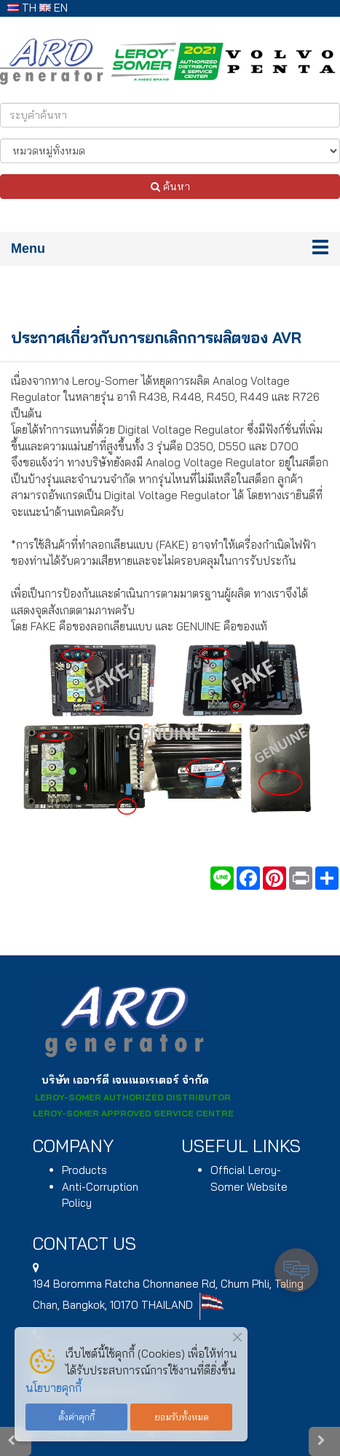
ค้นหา (170, 186)
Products (84, 1170)
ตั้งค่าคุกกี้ (76, 1416)
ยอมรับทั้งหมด (181, 1416)
